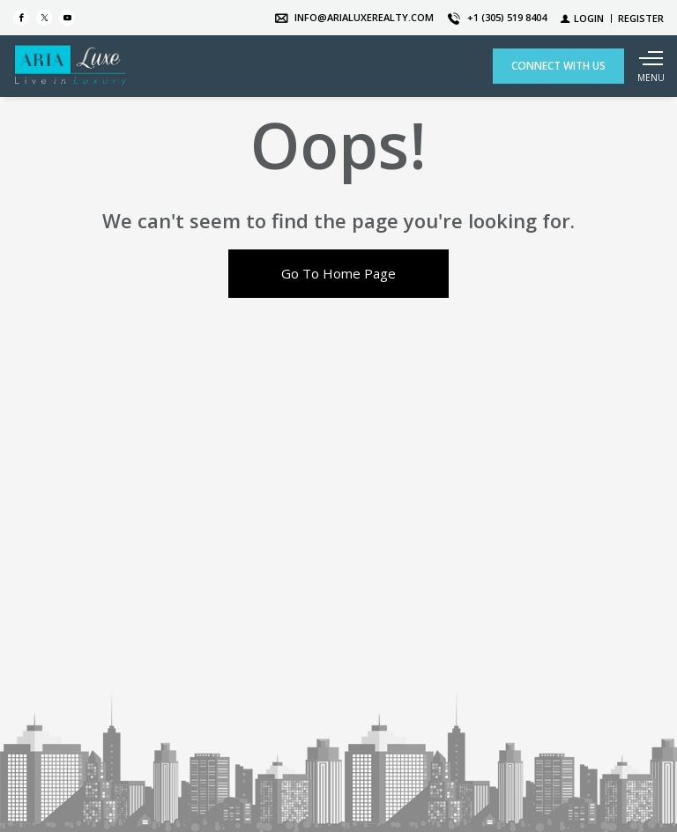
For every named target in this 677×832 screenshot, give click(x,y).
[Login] (582, 18)
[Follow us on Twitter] (44, 18)
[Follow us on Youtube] (67, 18)
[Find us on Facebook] (21, 18)
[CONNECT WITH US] (558, 66)
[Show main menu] (650, 66)
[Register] (641, 18)
